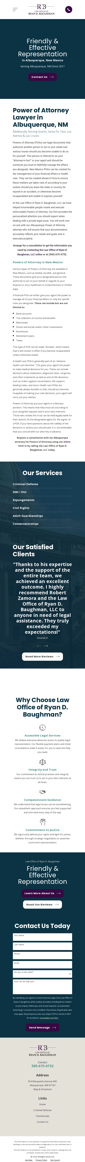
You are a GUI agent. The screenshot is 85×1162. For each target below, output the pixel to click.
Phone (17, 954)
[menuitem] (28, 1160)
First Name (19, 935)
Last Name (19, 944)
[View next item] (46, 646)
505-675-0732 (43, 1066)
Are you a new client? (23, 972)
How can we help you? (24, 981)
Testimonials (42, 1116)
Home (42, 1104)
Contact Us (42, 1121)
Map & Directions (42, 1089)
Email (16, 963)
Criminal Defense (42, 1110)
